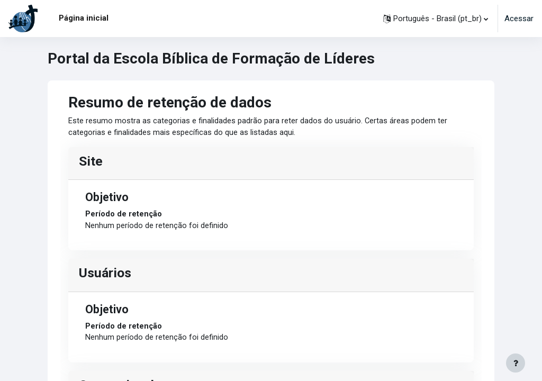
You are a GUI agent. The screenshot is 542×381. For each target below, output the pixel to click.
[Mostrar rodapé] (515, 363)
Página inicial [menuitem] (84, 18)
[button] (435, 18)
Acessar (519, 18)
